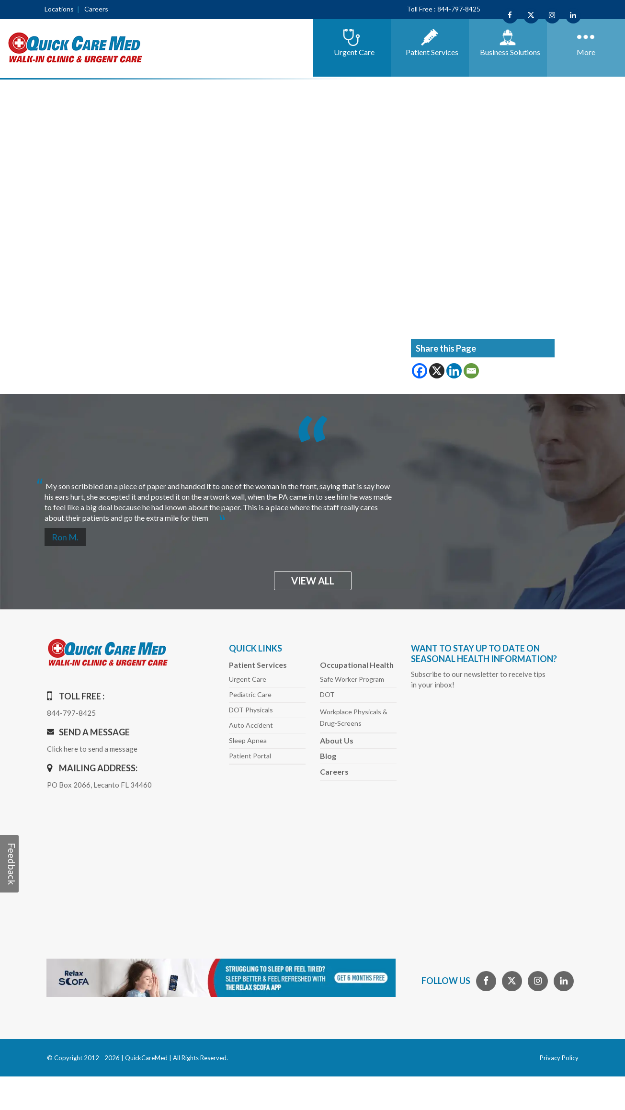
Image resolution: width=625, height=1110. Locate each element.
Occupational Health (357, 664)
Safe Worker (352, 679)
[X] (436, 370)
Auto (251, 725)
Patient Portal (250, 756)
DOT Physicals (251, 710)
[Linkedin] (454, 370)
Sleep (248, 740)
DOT (327, 694)
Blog (328, 755)
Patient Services (258, 664)
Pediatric (250, 694)
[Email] (471, 370)
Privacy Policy (559, 1058)
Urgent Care (247, 679)
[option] (313, 498)
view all (312, 580)
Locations (59, 9)
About (336, 740)
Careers (96, 9)
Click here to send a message (92, 748)
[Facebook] (419, 370)
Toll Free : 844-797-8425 (443, 9)
